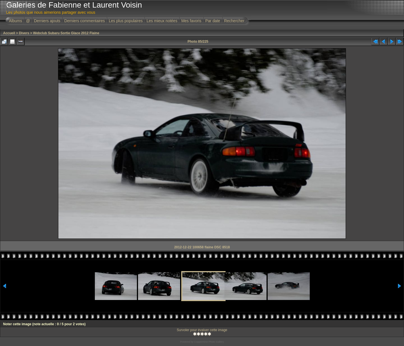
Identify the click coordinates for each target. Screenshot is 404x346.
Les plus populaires (126, 21)
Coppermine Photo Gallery (209, 341)
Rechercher (234, 21)
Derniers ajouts (47, 21)
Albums (15, 21)
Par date (212, 21)
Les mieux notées (161, 21)
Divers (24, 33)
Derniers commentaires (84, 21)
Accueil (9, 33)
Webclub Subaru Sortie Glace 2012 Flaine (66, 33)
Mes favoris (191, 21)
